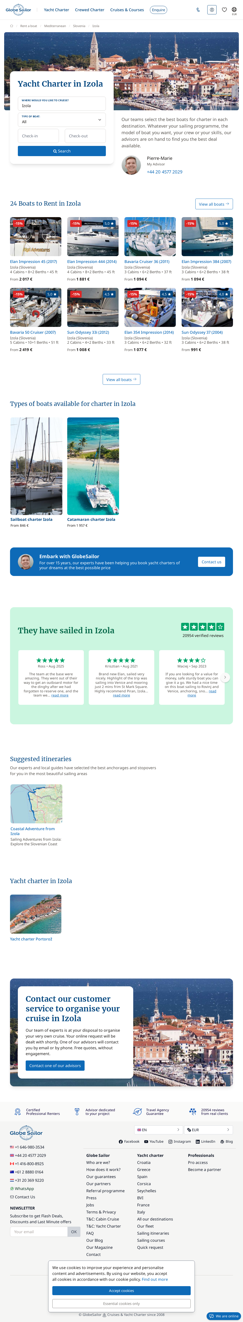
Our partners (98, 1183)
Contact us (211, 562)
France (143, 1205)
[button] (56, 10)
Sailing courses (151, 1240)
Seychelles (146, 1190)
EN (158, 1129)
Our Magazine (99, 1247)
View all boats (214, 204)
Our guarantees (101, 1176)
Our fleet (145, 1226)
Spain (142, 1176)
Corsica (144, 1183)
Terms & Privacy (101, 1212)
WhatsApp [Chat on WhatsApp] (22, 1188)
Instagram (179, 1141)
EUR (208, 1129)
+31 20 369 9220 (27, 1180)
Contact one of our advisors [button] (55, 1065)
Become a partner (204, 1169)
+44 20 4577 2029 (164, 172)
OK (74, 1231)
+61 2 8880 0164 (26, 1172)
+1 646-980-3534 (27, 1147)
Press (91, 1198)
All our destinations (155, 1219)
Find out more (155, 1279)
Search (62, 151)
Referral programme (105, 1190)
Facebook (129, 1141)
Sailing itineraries (153, 1233)
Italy (141, 1212)
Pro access (198, 1162)
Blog (226, 1141)
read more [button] (59, 695)
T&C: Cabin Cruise (102, 1219)
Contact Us (22, 1197)
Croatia (144, 1162)
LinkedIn (205, 1141)
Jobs (90, 1205)
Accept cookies (121, 1290)
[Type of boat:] (62, 120)
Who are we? (98, 1162)
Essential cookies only (121, 1303)
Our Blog (94, 1240)
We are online (224, 1316)
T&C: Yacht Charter (103, 1226)
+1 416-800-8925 (27, 1163)
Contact (93, 1254)
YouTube (154, 1141)
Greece (143, 1169)
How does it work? (103, 1169)
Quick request (150, 1247)
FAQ (90, 1233)
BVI (140, 1198)
